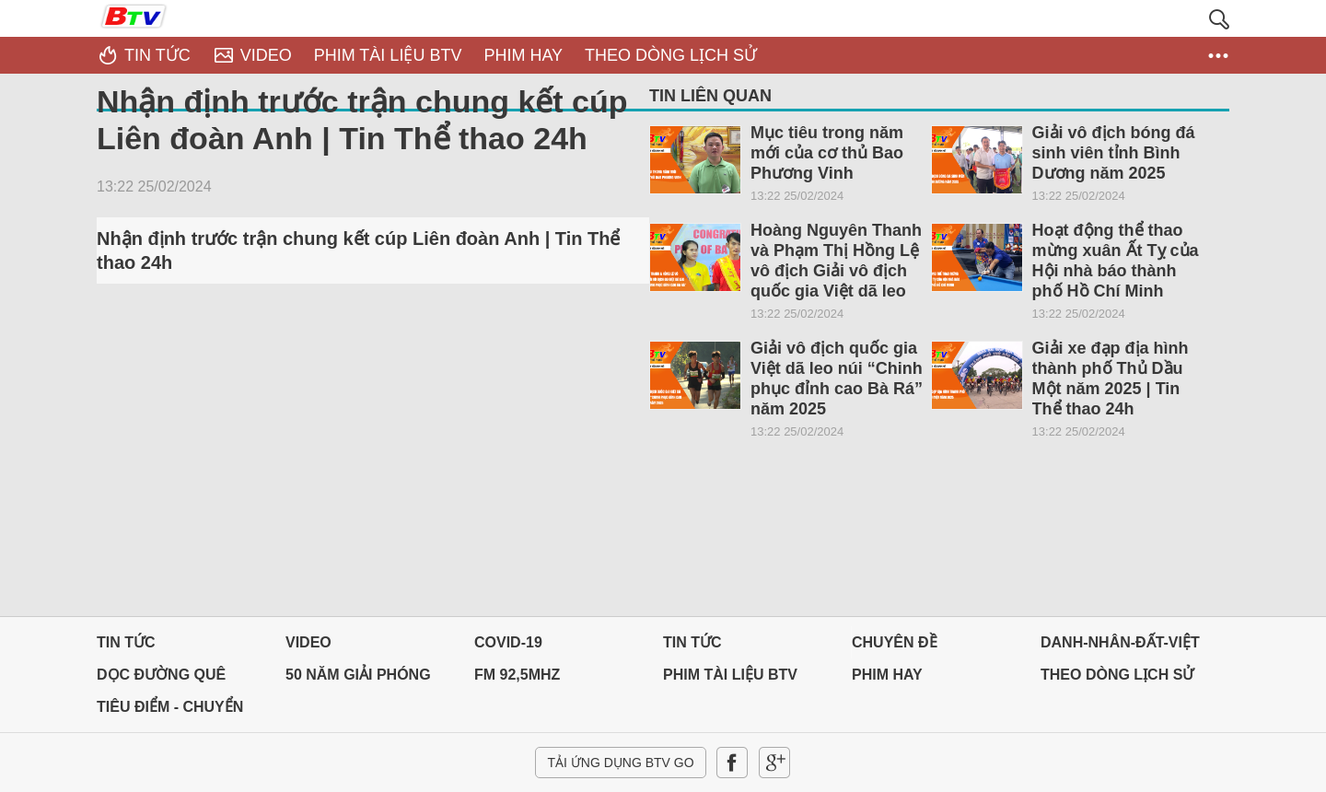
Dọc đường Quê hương (161, 679)
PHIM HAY (887, 674)
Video (308, 642)
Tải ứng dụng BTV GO (620, 762)
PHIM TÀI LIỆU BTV (730, 674)
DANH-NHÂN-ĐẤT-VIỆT (1120, 642)
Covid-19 (508, 642)
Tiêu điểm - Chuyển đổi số (170, 711)
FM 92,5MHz (517, 674)
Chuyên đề (894, 642)
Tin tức (126, 642)
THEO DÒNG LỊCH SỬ (1117, 674)
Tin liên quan (710, 96)
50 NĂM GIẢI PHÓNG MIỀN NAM (358, 679)
